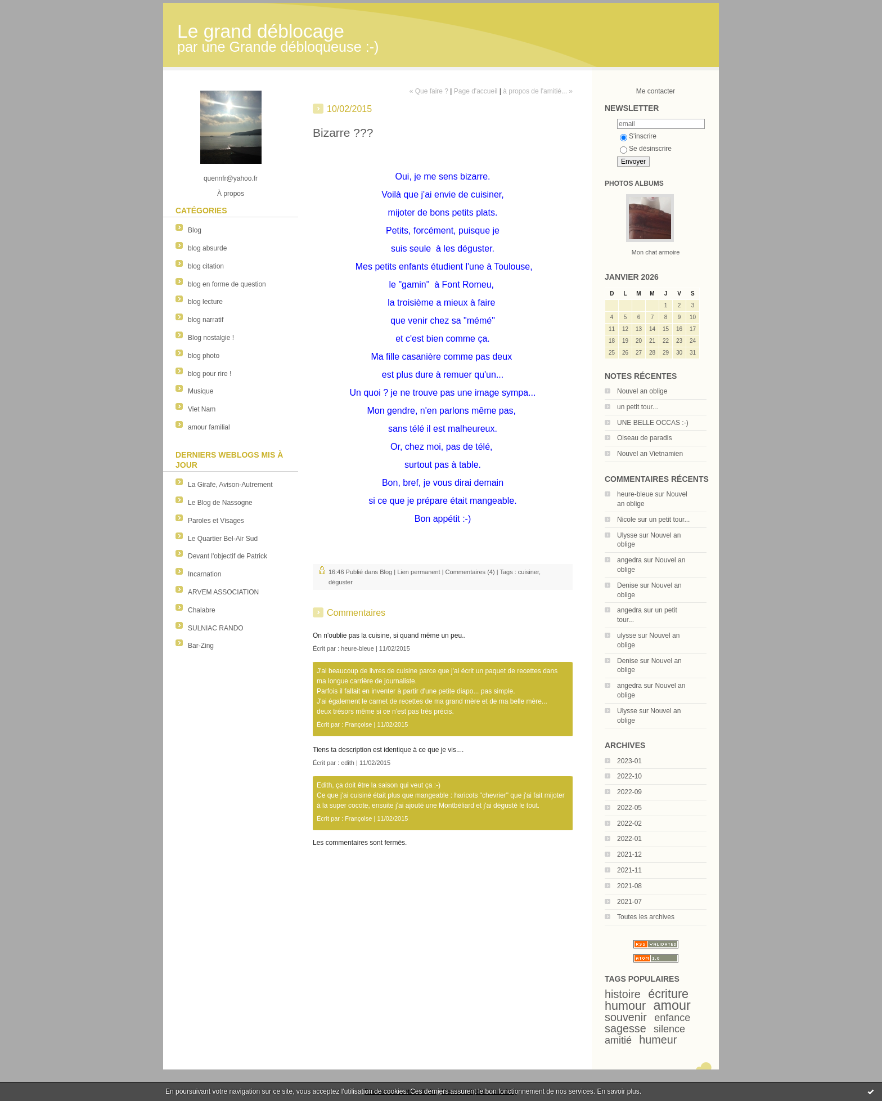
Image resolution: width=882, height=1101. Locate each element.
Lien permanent (418, 572)
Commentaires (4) (470, 572)
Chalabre (201, 610)
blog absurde (207, 248)
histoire (623, 994)
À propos (230, 194)
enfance (672, 1017)
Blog (194, 230)
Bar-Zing (201, 646)
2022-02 (629, 823)
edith (347, 762)
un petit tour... (637, 407)
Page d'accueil (476, 91)
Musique (200, 391)
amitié (618, 1040)
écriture (668, 994)
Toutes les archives (645, 917)
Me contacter (655, 91)
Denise (627, 585)
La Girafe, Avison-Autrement (230, 485)
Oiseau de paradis (644, 438)
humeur (658, 1039)
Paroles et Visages (216, 521)
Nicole (626, 519)
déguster (340, 582)
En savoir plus (618, 1091)
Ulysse (627, 535)
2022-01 (629, 839)
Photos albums (634, 183)
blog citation (206, 266)
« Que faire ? (429, 91)
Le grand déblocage (260, 31)
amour (672, 1005)
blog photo (203, 356)
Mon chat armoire (656, 252)
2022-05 (629, 808)
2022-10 (629, 776)
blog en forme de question (227, 284)
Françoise (358, 724)
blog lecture (205, 302)
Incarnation (204, 574)
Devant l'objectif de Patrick (227, 556)
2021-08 (629, 886)
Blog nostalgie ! (211, 338)
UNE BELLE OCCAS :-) (652, 423)
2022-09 (629, 792)
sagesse (625, 1028)
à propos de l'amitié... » (538, 91)
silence (669, 1029)
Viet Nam (201, 409)
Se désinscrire (646, 149)
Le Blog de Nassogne (220, 503)
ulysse (626, 635)
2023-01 (629, 761)
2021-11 (629, 870)
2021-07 (629, 902)
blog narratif (205, 320)
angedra (629, 560)
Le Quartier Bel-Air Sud (223, 539)
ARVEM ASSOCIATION (223, 592)
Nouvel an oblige (642, 391)
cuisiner (528, 572)
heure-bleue (635, 494)
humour (625, 1006)
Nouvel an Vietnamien (650, 454)
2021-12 (629, 854)
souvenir (626, 1017)
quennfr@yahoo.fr (231, 178)
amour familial (209, 427)
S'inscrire (638, 136)
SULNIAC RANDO (216, 628)
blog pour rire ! (209, 374)
